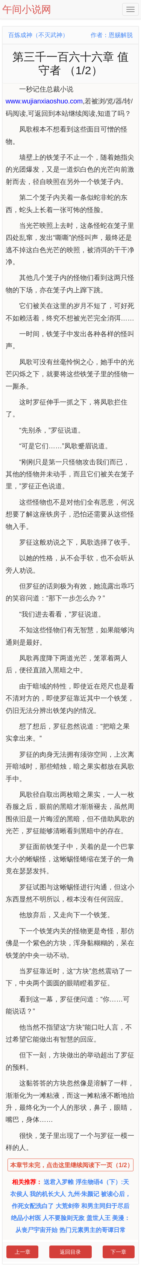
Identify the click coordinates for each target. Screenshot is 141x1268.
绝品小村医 (26, 1218)
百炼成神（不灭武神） (38, 35)
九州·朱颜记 (83, 1194)
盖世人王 (98, 1218)
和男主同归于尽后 (105, 1206)
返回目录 (70, 1252)
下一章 (118, 1252)
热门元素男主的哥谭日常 (92, 1230)
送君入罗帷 (59, 1182)
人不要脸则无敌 (63, 1218)
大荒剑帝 (68, 1206)
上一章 (22, 1252)
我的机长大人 (48, 1194)
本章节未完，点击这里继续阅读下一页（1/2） (71, 1165)
